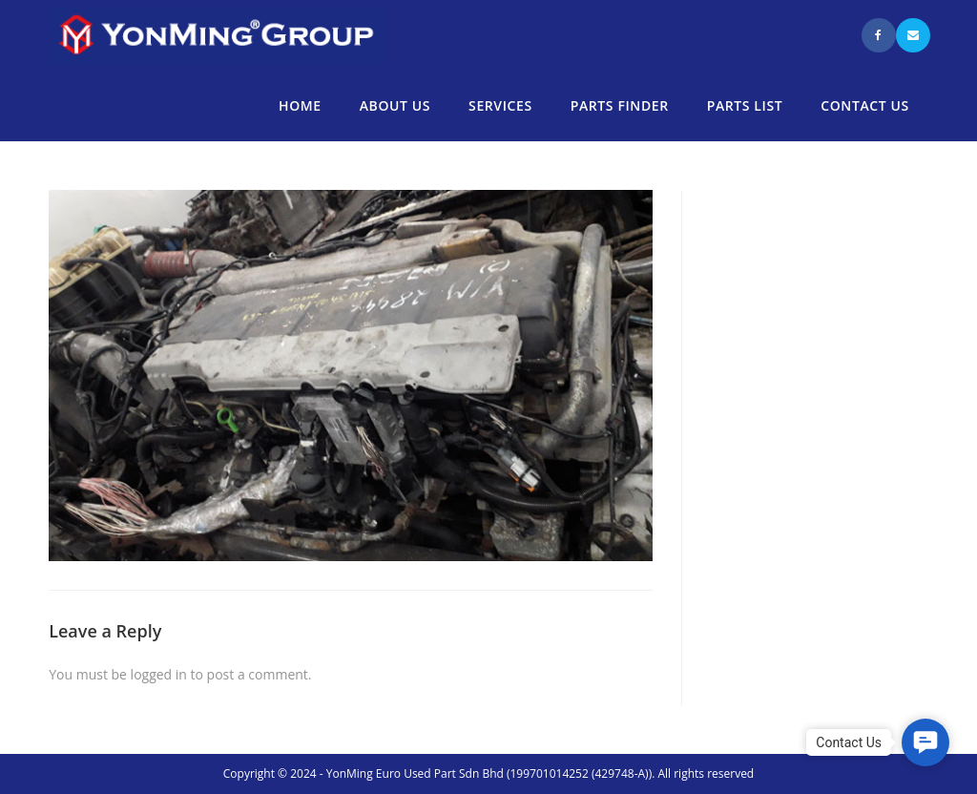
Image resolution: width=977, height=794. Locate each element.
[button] (925, 742)
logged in (159, 674)
